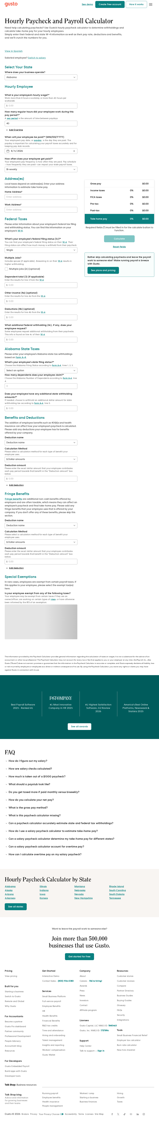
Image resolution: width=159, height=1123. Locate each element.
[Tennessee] (115, 898)
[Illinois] (43, 886)
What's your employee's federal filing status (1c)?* (33, 239)
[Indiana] (44, 890)
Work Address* (13, 205)
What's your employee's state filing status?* (29, 362)
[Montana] (79, 886)
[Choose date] (8, 151)
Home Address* (13, 192)
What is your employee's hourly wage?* (27, 95)
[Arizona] (9, 894)
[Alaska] (9, 890)
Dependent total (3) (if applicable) (24, 277)
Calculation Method (16, 449)
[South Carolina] (117, 890)
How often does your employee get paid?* (29, 159)
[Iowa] (42, 894)
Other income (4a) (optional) (21, 293)
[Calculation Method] (41, 459)
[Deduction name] (41, 442)
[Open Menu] (150, 4)
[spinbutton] (12, 151)
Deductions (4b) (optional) (20, 309)
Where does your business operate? (25, 72)
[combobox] (40, 197)
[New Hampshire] (83, 898)
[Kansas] (44, 898)
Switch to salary (37, 58)
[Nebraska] (80, 890)
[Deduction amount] (42, 478)
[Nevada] (79, 894)
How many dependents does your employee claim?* (34, 375)
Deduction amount (15, 465)
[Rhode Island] (116, 886)
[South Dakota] (117, 894)
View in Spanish (14, 51)
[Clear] (74, 151)
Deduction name (14, 437)
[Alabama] (10, 886)
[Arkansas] (10, 898)
